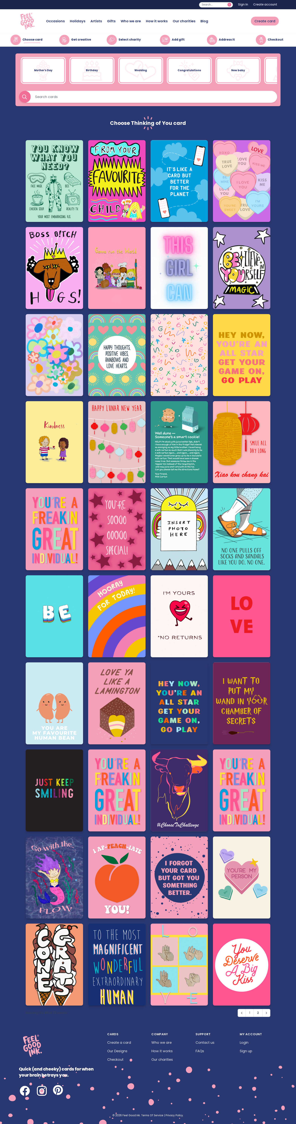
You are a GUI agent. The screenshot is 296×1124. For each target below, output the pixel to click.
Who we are (131, 21)
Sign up (246, 1051)
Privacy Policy (174, 1115)
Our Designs (117, 1051)
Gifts (111, 21)
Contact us (205, 1042)
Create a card (119, 1042)
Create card (264, 21)
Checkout (115, 1059)
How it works (157, 21)
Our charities (184, 21)
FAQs (200, 1051)
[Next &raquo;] (266, 1013)
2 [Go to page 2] (258, 1013)
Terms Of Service (152, 1115)
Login (244, 1042)
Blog (204, 21)
